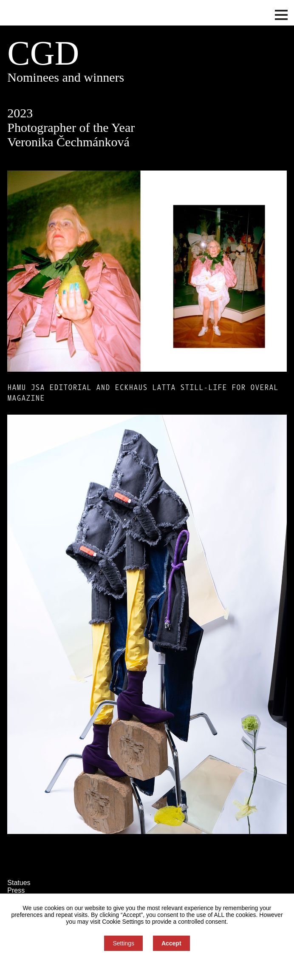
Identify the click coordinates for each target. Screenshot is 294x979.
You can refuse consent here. (147, 965)
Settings (123, 943)
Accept (171, 943)
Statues (18, 882)
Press (16, 890)
